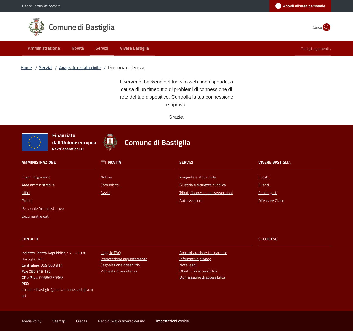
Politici (27, 200)
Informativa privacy (195, 259)
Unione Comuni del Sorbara (41, 5)
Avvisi (105, 193)
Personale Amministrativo (43, 208)
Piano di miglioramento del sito (121, 321)
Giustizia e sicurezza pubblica (202, 185)
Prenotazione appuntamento (124, 259)
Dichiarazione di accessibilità (202, 277)
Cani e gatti (267, 193)
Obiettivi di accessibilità (198, 271)
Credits (81, 321)
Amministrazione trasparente (203, 253)
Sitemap (58, 321)
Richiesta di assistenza (119, 271)
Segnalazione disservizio (120, 265)
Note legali (188, 265)
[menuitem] (44, 48)
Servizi (45, 67)
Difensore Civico (271, 200)
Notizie (106, 177)
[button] (325, 27)
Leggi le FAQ (111, 253)
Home (26, 67)
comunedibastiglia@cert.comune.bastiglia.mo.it (57, 292)
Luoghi (263, 177)
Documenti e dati (35, 216)
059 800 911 (52, 265)
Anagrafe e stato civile (80, 67)
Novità (114, 162)
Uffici (26, 193)
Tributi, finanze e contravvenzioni (206, 193)
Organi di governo (36, 177)
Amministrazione (39, 162)
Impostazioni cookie (172, 321)
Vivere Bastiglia (274, 162)
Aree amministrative (38, 185)
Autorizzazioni (190, 200)
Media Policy (31, 321)
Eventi (263, 185)
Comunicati (110, 185)
